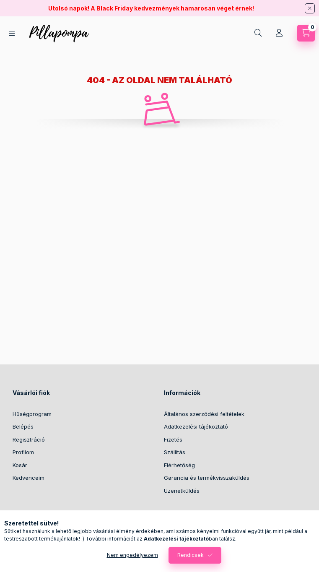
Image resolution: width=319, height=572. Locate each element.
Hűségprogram (32, 414)
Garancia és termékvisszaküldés (206, 477)
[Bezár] (310, 8)
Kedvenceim (28, 477)
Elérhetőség (179, 465)
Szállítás (174, 452)
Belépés (23, 426)
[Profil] (279, 33)
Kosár (20, 465)
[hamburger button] (11, 33)
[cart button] (306, 33)
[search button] (258, 33)
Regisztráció (29, 439)
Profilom (23, 452)
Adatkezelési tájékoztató (196, 426)
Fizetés (173, 439)
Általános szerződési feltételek (204, 414)
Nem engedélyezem (132, 555)
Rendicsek (190, 555)
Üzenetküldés (182, 490)
